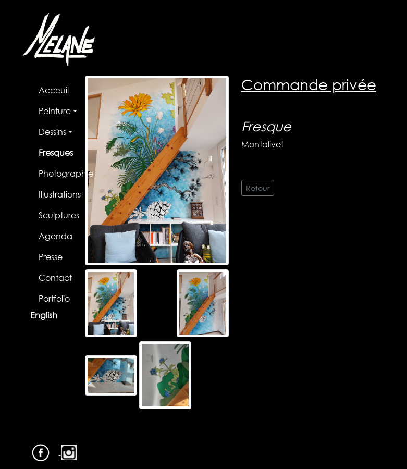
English (43, 315)
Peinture (55, 110)
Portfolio (54, 298)
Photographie (66, 173)
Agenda (55, 235)
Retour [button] (257, 188)
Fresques (56, 152)
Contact (55, 277)
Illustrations (60, 194)
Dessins (52, 131)
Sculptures (59, 214)
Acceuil (54, 89)
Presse (51, 256)
